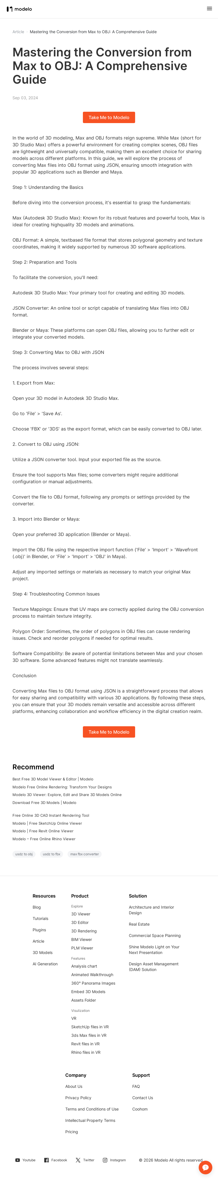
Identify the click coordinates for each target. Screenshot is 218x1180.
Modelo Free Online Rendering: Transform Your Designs (62, 787)
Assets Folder (83, 1000)
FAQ (136, 1086)
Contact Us (142, 1097)
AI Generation (45, 963)
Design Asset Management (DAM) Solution (154, 966)
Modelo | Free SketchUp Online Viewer (47, 823)
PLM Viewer (82, 947)
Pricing (71, 1131)
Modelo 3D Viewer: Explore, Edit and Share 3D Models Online (67, 794)
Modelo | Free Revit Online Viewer (43, 831)
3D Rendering (84, 930)
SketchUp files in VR (90, 1026)
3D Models (43, 952)
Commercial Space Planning (155, 935)
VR (73, 1018)
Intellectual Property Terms (90, 1120)
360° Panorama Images (93, 983)
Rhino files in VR (85, 1052)
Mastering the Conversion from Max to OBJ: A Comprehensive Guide (93, 31)
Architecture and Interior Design (151, 910)
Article (38, 941)
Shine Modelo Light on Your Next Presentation (154, 949)
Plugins (39, 929)
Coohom (140, 1109)
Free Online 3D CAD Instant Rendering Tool (50, 815)
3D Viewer (80, 913)
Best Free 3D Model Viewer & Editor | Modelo (52, 779)
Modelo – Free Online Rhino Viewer (44, 839)
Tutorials (40, 918)
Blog (37, 907)
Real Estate (139, 924)
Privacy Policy (78, 1097)
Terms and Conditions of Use (92, 1109)
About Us (73, 1086)
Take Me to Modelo (109, 117)
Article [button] (18, 31)
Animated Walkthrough (92, 974)
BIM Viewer (81, 939)
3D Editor (80, 922)
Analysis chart (84, 966)
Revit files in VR (85, 1043)
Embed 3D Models (88, 991)
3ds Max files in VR (88, 1035)
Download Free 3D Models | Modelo (44, 802)
